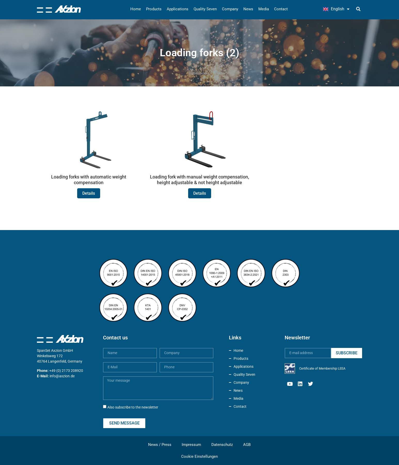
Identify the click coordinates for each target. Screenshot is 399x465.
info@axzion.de (62, 376)
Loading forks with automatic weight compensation (88, 179)
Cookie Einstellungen (199, 456)
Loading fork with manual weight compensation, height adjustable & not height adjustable (199, 179)
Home (135, 9)
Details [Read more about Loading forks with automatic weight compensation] (88, 193)
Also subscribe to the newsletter (132, 407)
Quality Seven (205, 9)
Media (263, 9)
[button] (358, 9)
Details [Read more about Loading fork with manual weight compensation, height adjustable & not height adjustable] (199, 193)
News (248, 9)
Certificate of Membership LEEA (322, 368)
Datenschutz (222, 444)
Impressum (191, 444)
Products (154, 9)
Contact (281, 9)
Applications (177, 9)
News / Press (159, 444)
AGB (247, 444)
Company (230, 9)
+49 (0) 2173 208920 (66, 371)
